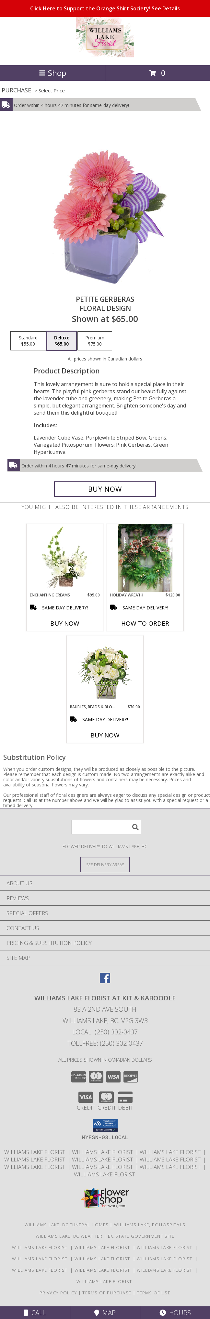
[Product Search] (106, 827)
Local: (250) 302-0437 (105, 1032)
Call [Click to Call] (35, 1312)
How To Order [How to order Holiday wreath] (145, 623)
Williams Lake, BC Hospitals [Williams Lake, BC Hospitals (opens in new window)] (149, 1225)
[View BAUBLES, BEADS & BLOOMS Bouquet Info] (105, 670)
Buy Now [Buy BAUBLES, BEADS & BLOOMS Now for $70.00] (105, 735)
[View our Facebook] (105, 981)
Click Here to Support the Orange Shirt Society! (105, 8)
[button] (105, 1125)
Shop (52, 72)
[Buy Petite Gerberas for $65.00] (105, 489)
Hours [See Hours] (175, 1312)
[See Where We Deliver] (105, 864)
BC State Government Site (141, 1236)
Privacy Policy (58, 1293)
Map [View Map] (105, 1312)
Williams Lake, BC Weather (69, 1236)
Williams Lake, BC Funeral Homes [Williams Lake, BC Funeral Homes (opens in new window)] (67, 1225)
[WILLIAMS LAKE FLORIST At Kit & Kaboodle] (105, 56)
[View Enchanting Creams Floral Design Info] (65, 558)
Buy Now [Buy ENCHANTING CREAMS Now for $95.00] (64, 623)
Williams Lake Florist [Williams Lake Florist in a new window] (36, 1152)
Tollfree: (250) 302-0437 (105, 1043)
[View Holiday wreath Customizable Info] (145, 558)
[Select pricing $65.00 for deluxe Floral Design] (61, 341)
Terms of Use (153, 1293)
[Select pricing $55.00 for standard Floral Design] (28, 341)
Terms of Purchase (106, 1293)
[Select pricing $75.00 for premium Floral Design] (95, 341)
